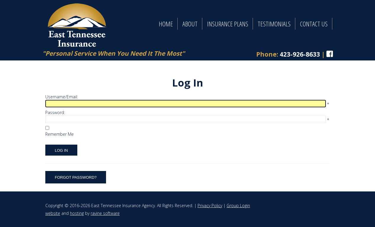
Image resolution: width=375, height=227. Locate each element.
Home (166, 23)
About (190, 23)
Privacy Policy (210, 205)
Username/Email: (61, 97)
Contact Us (314, 23)
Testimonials (274, 23)
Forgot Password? (76, 177)
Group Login (238, 205)
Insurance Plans (227, 23)
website (52, 213)
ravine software (105, 213)
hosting (77, 213)
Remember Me (59, 134)
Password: (55, 112)
